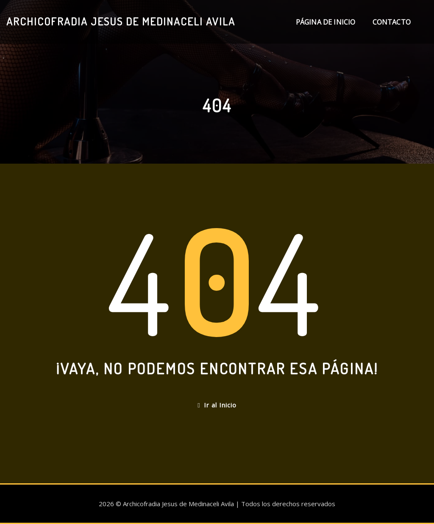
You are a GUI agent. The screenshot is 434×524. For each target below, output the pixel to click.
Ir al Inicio (217, 405)
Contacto (392, 22)
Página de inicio (326, 22)
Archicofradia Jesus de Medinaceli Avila (120, 21)
